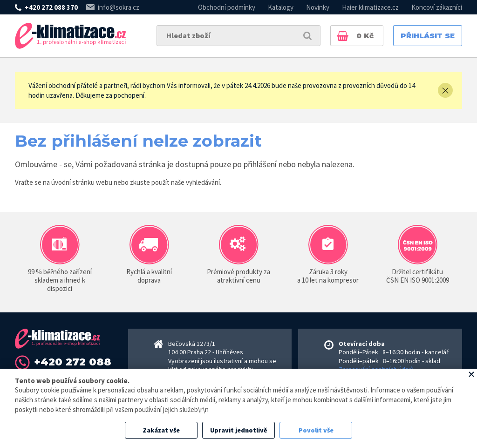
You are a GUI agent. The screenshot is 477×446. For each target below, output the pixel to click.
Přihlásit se (428, 35)
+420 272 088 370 (51, 7)
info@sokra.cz (118, 7)
